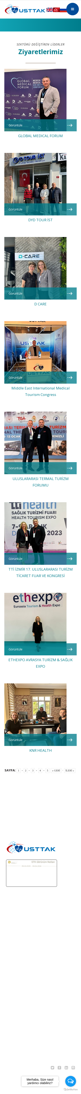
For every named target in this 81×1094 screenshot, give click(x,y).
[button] (72, 9)
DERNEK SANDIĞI (17, 990)
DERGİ (9, 1019)
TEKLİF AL (11, 979)
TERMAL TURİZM (17, 959)
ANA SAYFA (12, 938)
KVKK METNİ (14, 1050)
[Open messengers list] (70, 1081)
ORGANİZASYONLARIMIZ (23, 999)
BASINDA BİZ (14, 1030)
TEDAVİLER (12, 969)
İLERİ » (69, 770)
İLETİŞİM (10, 1040)
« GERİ (56, 770)
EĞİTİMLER (12, 1009)
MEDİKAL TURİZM (17, 948)
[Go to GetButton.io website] (71, 1089)
